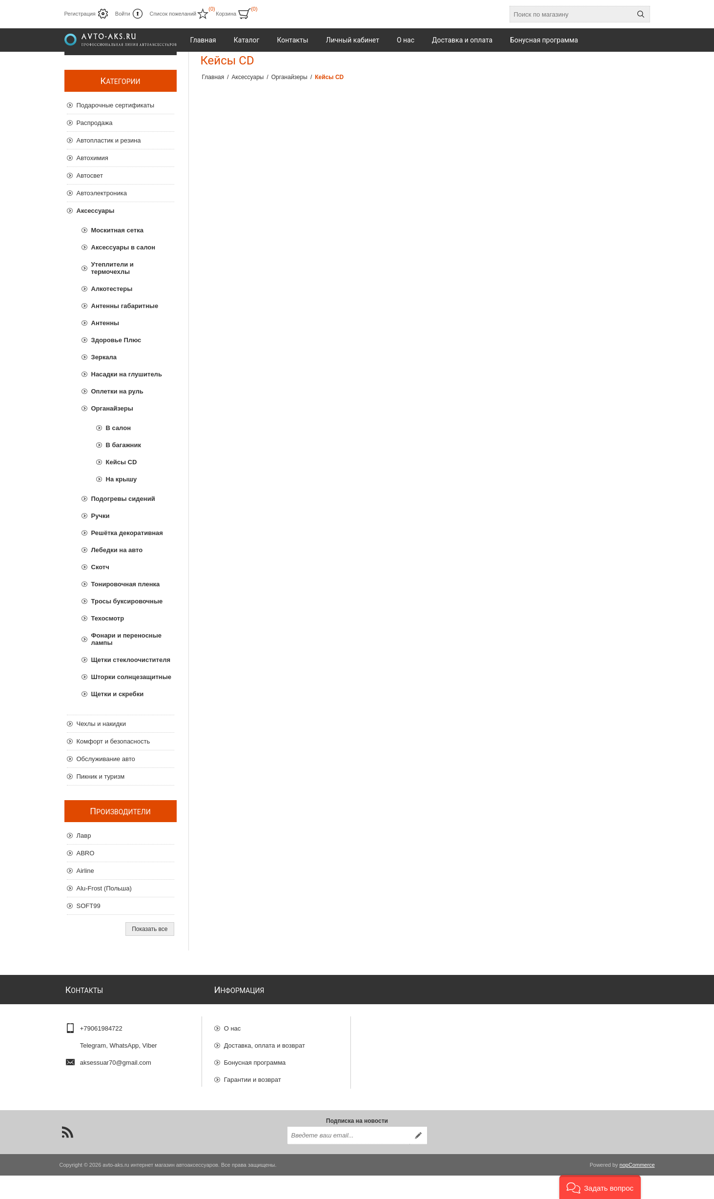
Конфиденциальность (256, 1093)
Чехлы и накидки (101, 723)
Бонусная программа (255, 1059)
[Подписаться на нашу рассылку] (348, 1159)
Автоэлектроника (102, 193)
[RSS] (67, 1155)
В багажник (123, 445)
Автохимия (92, 158)
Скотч (100, 567)
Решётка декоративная (127, 533)
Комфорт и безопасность (113, 741)
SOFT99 (89, 906)
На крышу (121, 479)
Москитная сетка (117, 230)
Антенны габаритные (125, 306)
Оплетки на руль (117, 391)
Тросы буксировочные (127, 601)
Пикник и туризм (101, 776)
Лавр (84, 835)
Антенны (105, 323)
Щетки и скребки (117, 694)
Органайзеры (112, 408)
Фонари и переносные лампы (126, 639)
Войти (122, 14)
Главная (213, 77)
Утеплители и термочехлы (112, 268)
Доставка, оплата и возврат (264, 1042)
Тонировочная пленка (125, 584)
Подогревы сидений (123, 498)
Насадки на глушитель (126, 374)
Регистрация (80, 14)
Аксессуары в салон (123, 247)
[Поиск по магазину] (571, 14)
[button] (600, 1187)
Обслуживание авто (106, 759)
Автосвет (90, 175)
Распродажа (95, 122)
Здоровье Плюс (116, 340)
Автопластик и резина (109, 140)
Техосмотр (107, 618)
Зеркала (104, 357)
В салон (118, 428)
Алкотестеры (112, 288)
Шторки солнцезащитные (131, 677)
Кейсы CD (121, 462)
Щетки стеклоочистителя (131, 659)
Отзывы (235, 1110)
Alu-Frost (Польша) (104, 888)
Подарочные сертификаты (115, 105)
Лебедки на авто (117, 550)
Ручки (100, 515)
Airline (85, 870)
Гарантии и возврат (252, 1076)
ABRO (86, 853)
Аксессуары (96, 210)
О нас (232, 1025)
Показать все (149, 929)
